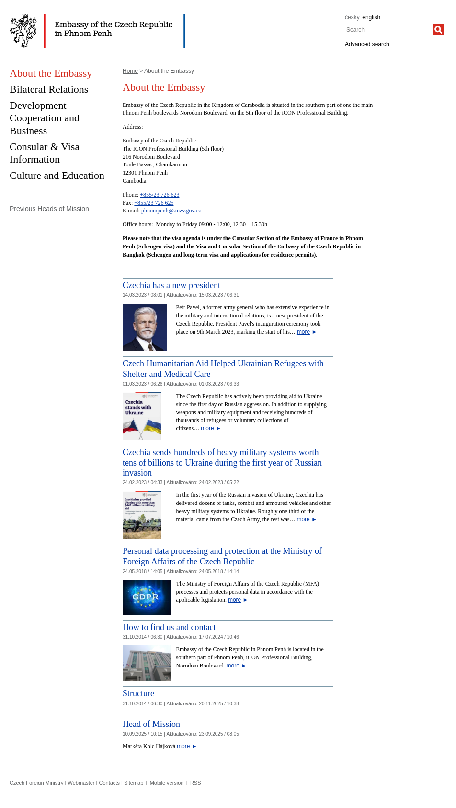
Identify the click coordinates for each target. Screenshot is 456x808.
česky (352, 17)
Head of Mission (151, 724)
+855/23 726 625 (153, 202)
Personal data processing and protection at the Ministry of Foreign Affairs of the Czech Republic (222, 556)
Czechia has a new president (171, 285)
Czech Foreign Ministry (36, 782)
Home (130, 71)
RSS (195, 782)
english (371, 17)
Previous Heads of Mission (49, 208)
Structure (138, 693)
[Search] (438, 29)
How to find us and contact (169, 627)
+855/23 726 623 (159, 194)
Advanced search (367, 44)
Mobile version (167, 782)
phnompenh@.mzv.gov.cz (171, 210)
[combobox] (389, 29)
